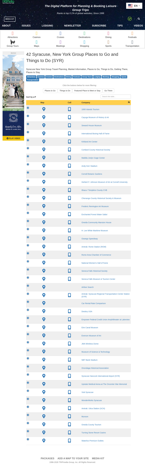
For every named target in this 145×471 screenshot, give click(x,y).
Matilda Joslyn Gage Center (54, 162)
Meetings (106, 81)
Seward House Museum (52, 130)
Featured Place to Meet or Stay (87, 95)
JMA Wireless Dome (50, 348)
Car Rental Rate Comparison (54, 308)
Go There (108, 95)
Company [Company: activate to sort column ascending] (46, 107)
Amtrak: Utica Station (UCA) (54, 413)
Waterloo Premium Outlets (53, 445)
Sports (123, 81)
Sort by (31, 102)
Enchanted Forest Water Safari (55, 219)
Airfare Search (48, 292)
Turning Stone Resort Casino (54, 437)
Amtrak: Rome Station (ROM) (54, 251)
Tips (120, 25)
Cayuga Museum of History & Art (56, 122)
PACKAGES (47, 463)
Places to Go (50, 95)
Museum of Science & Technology (56, 356)
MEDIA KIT (11, 19)
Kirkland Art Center (50, 146)
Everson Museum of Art (52, 340)
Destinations (59, 81)
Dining (68, 81)
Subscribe (99, 25)
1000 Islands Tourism (51, 114)
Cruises (49, 81)
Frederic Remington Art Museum (56, 211)
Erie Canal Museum (50, 332)
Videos (138, 25)
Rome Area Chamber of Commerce (57, 259)
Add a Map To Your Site (73, 463)
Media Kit (98, 463)
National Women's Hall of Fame (55, 267)
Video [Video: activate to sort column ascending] (103, 107)
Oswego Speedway (50, 243)
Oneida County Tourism (52, 429)
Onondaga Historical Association (56, 373)
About (6, 25)
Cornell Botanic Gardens (52, 179)
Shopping (115, 81)
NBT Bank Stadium (50, 364)
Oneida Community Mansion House (57, 227)
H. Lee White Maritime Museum (55, 235)
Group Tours (87, 81)
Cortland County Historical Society (56, 154)
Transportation (32, 85)
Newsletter (72, 25)
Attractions (31, 81)
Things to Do (65, 95)
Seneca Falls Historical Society (55, 276)
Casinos (41, 81)
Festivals (76, 81)
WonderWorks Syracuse (52, 405)
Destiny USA (47, 316)
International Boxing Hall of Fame (56, 138)
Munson (45, 421)
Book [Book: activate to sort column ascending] (113, 107)
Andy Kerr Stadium (50, 171)
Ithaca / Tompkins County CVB (55, 195)
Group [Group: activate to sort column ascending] (124, 107)
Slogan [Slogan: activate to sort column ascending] (92, 107)
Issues (26, 25)
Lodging (47, 25)
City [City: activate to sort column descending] (78, 107)
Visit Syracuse (48, 397)
